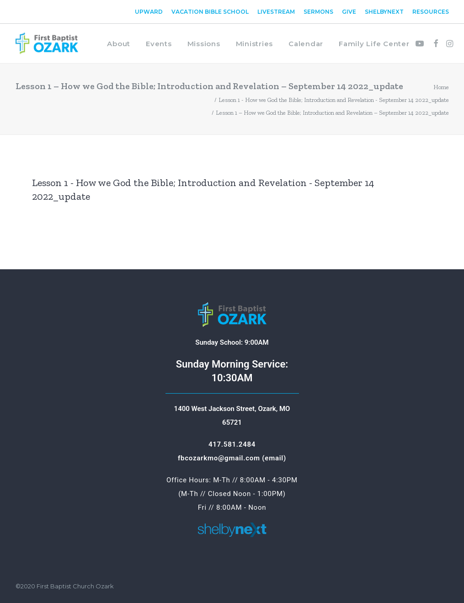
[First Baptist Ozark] (47, 43)
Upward (149, 11)
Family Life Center (374, 43)
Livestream (276, 11)
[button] (421, 43)
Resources (430, 11)
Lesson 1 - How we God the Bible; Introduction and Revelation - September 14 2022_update (334, 99)
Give (349, 11)
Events (159, 43)
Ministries (254, 43)
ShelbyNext (384, 11)
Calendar (305, 43)
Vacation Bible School (210, 11)
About (118, 43)
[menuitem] (150, 11)
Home (441, 87)
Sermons (318, 11)
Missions (203, 43)
